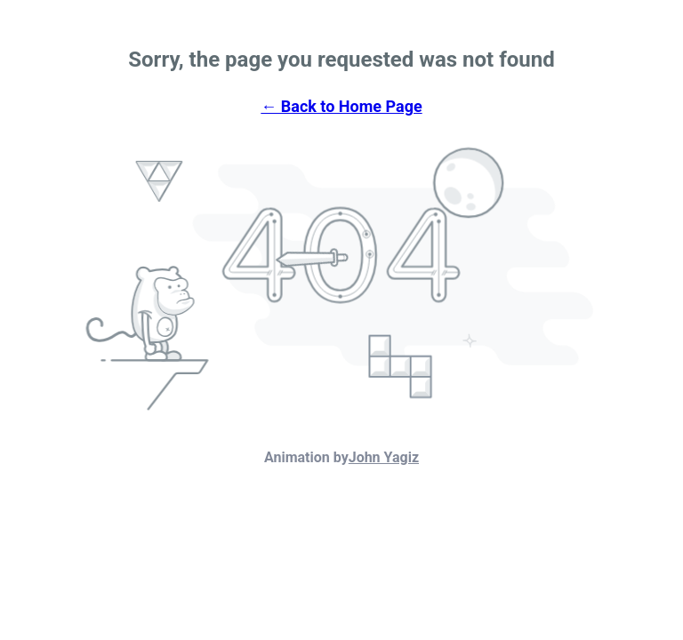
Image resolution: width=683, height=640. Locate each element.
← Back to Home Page (341, 106)
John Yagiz (384, 457)
